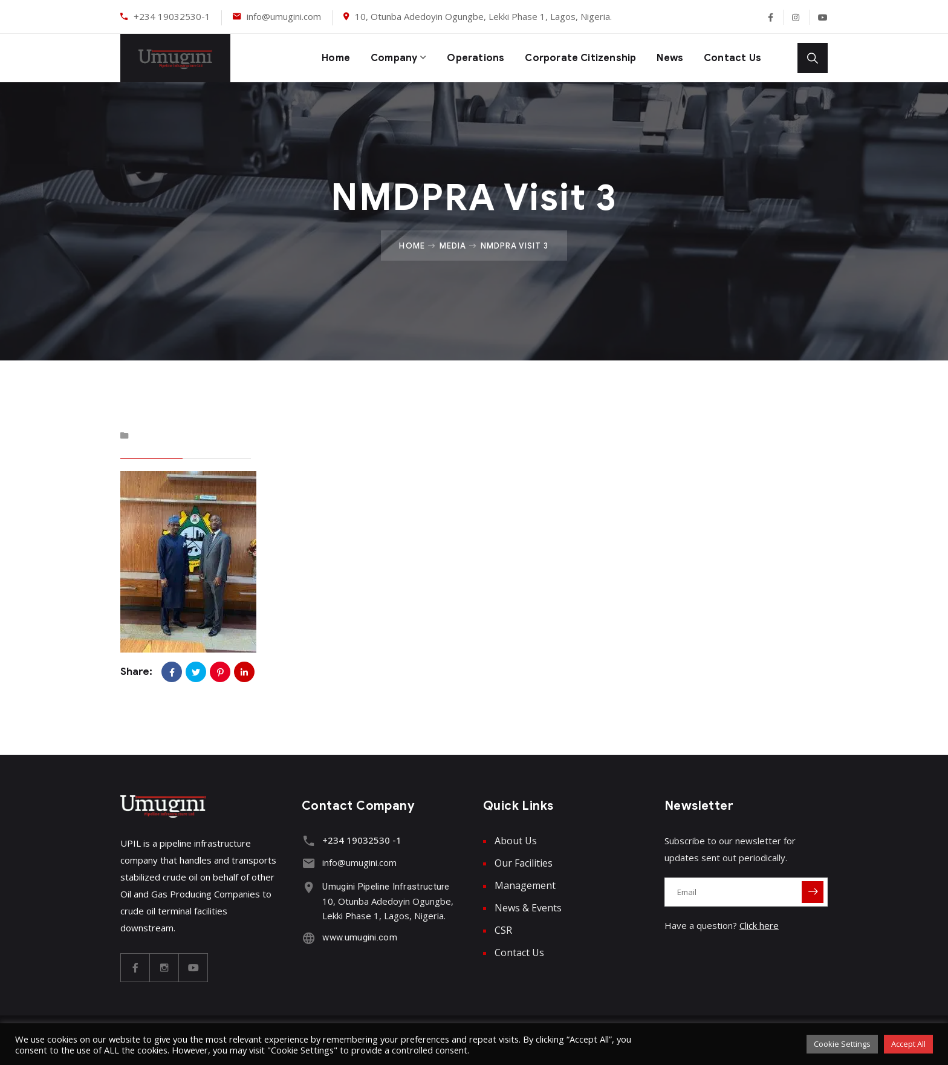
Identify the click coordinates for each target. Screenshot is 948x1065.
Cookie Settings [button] (842, 1043)
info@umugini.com (284, 16)
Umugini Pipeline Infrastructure (383, 884)
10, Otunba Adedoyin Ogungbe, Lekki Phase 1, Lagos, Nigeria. (483, 16)
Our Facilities (524, 863)
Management (525, 885)
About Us (516, 840)
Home (314, 57)
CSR (503, 930)
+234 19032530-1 (172, 16)
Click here (759, 925)
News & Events (528, 907)
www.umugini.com (357, 935)
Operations (461, 57)
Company (376, 57)
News (667, 57)
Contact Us (732, 57)
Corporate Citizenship (572, 57)
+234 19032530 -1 (359, 840)
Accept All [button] (908, 1043)
